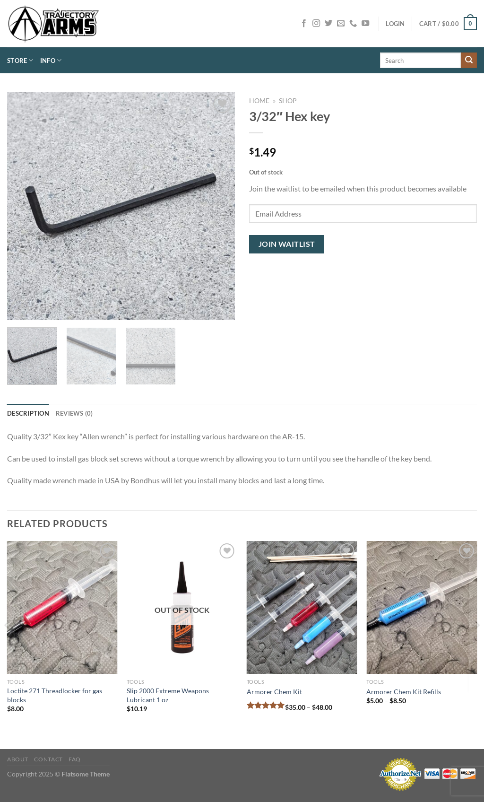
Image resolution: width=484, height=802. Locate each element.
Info (50, 60)
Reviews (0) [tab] (74, 413)
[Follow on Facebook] (304, 23)
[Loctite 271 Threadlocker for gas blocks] (62, 607)
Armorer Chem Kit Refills (403, 692)
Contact (48, 759)
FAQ (75, 759)
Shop (288, 101)
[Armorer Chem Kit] (302, 607)
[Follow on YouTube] (365, 23)
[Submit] (469, 60)
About (17, 759)
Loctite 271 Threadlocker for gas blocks (54, 695)
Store (20, 60)
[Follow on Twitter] (328, 23)
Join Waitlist (287, 244)
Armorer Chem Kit (274, 692)
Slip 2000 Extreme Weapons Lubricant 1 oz (168, 695)
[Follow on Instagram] (316, 23)
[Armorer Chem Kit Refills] (421, 607)
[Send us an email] (341, 23)
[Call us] (353, 23)
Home (259, 101)
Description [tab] (28, 413)
